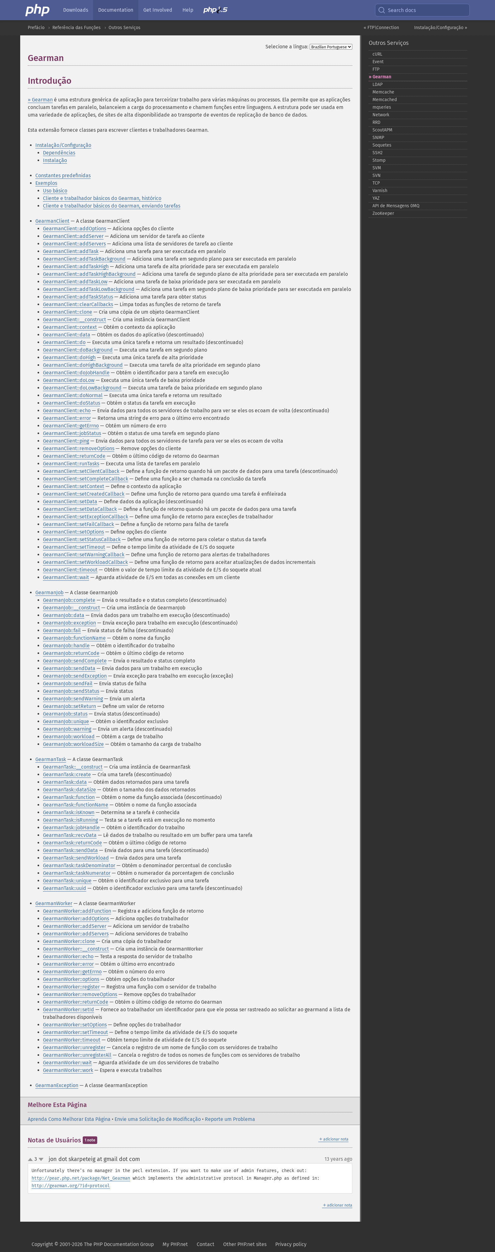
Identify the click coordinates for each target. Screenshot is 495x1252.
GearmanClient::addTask (70, 251)
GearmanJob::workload (69, 737)
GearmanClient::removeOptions (78, 448)
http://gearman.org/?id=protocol (71, 1185)
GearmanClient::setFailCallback (78, 524)
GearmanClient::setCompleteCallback (85, 479)
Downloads (75, 10)
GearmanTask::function (69, 797)
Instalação (55, 160)
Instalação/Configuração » (440, 27)
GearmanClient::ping (66, 441)
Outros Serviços (124, 27)
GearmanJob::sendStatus (71, 691)
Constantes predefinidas (63, 175)
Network (381, 115)
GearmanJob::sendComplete (75, 661)
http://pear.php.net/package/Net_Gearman (81, 1178)
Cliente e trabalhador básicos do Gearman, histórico (102, 198)
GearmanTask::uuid (64, 888)
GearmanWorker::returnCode (75, 1002)
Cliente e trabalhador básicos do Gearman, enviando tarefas (111, 206)
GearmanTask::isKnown (68, 812)
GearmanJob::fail (62, 630)
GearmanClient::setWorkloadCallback (85, 562)
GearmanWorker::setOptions (75, 1025)
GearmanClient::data (66, 335)
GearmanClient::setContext (73, 486)
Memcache (383, 92)
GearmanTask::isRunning (70, 820)
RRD (376, 122)
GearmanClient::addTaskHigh (76, 266)
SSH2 (378, 152)
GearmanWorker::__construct (76, 949)
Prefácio (36, 27)
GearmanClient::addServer (73, 236)
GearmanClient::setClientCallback (81, 471)
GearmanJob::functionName (74, 638)
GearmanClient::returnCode (74, 456)
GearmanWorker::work (68, 1070)
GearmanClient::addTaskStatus (78, 297)
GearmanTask (50, 759)
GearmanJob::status (65, 714)
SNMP (378, 137)
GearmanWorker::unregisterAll (77, 1055)
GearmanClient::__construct (74, 320)
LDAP (378, 84)
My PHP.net (175, 1244)
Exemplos (46, 183)
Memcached (385, 99)
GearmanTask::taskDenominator (79, 865)
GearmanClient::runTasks (71, 464)
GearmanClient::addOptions (74, 229)
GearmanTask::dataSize (69, 790)
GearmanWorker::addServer (74, 926)
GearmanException (56, 1085)
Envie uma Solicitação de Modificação (158, 1119)
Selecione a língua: (286, 47)
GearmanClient (52, 221)
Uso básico (55, 191)
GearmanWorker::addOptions (76, 919)
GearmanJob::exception (69, 623)
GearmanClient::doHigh (69, 357)
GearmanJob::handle (66, 646)
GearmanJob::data (63, 615)
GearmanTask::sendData (70, 850)
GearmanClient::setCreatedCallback (83, 494)
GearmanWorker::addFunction (77, 911)
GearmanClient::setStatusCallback (82, 539)
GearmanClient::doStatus (71, 403)
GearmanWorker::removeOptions (80, 994)
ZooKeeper (383, 213)
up (31, 1159)
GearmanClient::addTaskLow (75, 282)
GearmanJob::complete (69, 600)
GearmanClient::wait (66, 577)
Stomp (379, 160)
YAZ (376, 198)
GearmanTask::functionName (75, 805)
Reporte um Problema (230, 1119)
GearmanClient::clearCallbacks (78, 304)
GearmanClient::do (64, 342)
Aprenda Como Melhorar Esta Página (69, 1119)
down (41, 1159)
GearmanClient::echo (67, 411)
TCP (376, 183)
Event (378, 61)
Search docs (397, 10)
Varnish (380, 190)
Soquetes (382, 145)
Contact (205, 1244)
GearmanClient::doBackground (78, 350)
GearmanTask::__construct (73, 767)
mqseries (382, 107)
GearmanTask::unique (67, 881)
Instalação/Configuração (63, 145)
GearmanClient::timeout (70, 570)
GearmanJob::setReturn (69, 706)
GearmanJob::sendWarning (73, 699)
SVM (377, 168)
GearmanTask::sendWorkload (76, 858)
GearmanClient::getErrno (71, 426)
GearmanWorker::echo (68, 956)
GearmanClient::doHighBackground (83, 365)
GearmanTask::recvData (70, 835)
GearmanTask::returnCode (72, 843)
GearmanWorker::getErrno (72, 972)
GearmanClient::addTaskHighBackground (89, 274)
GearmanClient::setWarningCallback (83, 555)
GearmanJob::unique (66, 721)
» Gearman (40, 100)
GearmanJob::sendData (69, 668)
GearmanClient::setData (70, 502)
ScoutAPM (382, 130)
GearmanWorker (53, 903)
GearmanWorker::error (68, 964)
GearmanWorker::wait (67, 1063)
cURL (377, 54)
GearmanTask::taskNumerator (76, 873)
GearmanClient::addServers (74, 244)
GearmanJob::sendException (75, 676)
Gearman (382, 77)
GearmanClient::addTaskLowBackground (88, 289)
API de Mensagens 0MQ (396, 206)
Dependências (59, 153)
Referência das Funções (76, 27)
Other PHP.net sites (244, 1244)
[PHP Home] (38, 10)
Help (187, 10)
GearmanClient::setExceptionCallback (85, 517)
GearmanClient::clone (67, 312)
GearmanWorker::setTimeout (75, 1032)
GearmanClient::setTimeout (74, 547)
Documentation (115, 10)
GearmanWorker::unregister (74, 1047)
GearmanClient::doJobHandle (76, 373)
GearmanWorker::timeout (71, 1040)
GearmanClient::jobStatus (72, 433)
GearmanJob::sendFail (67, 683)
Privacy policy (291, 1244)
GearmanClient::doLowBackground (82, 388)
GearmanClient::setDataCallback (80, 509)
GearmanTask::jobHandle (71, 828)
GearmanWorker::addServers (76, 934)
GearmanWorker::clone (69, 941)
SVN (377, 175)
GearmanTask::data (65, 782)
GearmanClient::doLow (68, 380)
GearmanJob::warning (67, 729)
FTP (376, 69)
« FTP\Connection (381, 27)
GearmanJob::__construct (71, 608)
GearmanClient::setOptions (73, 532)
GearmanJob (49, 593)
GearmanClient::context (70, 327)
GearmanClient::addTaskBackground (84, 259)
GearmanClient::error (67, 418)
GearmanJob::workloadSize (73, 744)
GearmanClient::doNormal (73, 395)
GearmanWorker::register (71, 987)
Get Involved (157, 10)
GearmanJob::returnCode (71, 653)
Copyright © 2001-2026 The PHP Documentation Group (93, 1244)
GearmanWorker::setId (68, 1010)
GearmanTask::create (67, 774)
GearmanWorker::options (71, 979)
